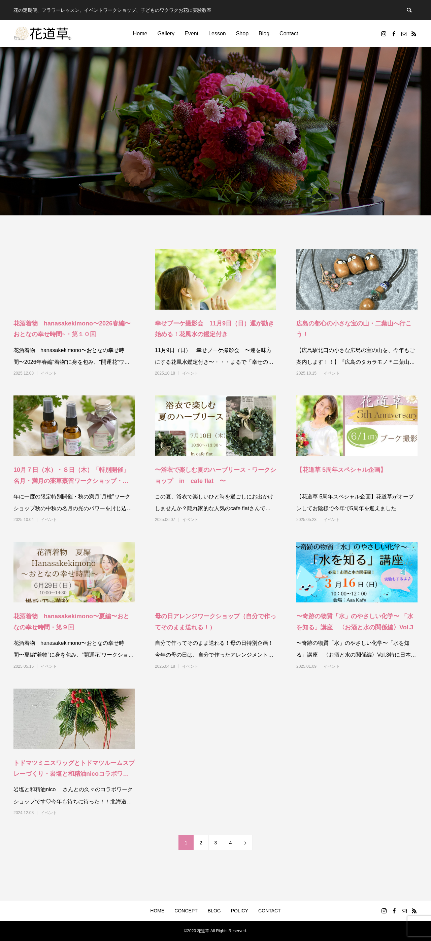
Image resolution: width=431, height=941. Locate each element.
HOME (157, 910)
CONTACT (269, 910)
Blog (264, 33)
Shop (242, 33)
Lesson (217, 33)
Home (140, 33)
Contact (288, 33)
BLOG (214, 910)
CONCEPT (185, 910)
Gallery (165, 33)
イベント (49, 373)
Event (191, 33)
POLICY (239, 910)
